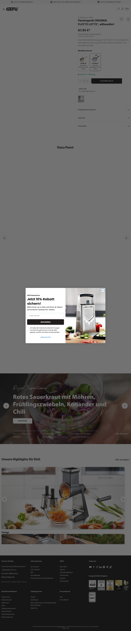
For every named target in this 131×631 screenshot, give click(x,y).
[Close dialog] (103, 290)
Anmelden (46, 322)
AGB (49, 337)
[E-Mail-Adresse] (45, 315)
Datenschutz (44, 337)
